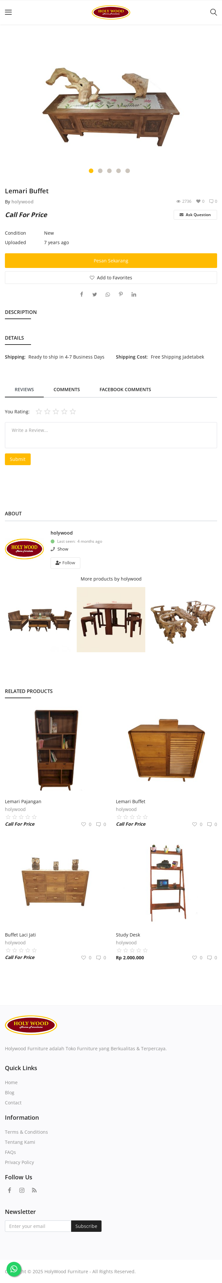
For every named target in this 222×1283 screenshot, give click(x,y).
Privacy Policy (19, 1162)
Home (11, 1082)
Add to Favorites (111, 277)
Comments (67, 389)
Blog (9, 1092)
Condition (15, 233)
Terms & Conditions (26, 1132)
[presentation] (13, 107)
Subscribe (86, 1226)
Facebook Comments (125, 389)
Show (62, 549)
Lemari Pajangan (23, 801)
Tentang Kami (20, 1142)
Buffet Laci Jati (20, 935)
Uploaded (15, 242)
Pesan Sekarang (111, 261)
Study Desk (128, 935)
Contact (13, 1102)
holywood (22, 202)
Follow (65, 563)
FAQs (10, 1152)
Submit (17, 459)
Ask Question (195, 214)
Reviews (24, 389)
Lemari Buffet (130, 801)
